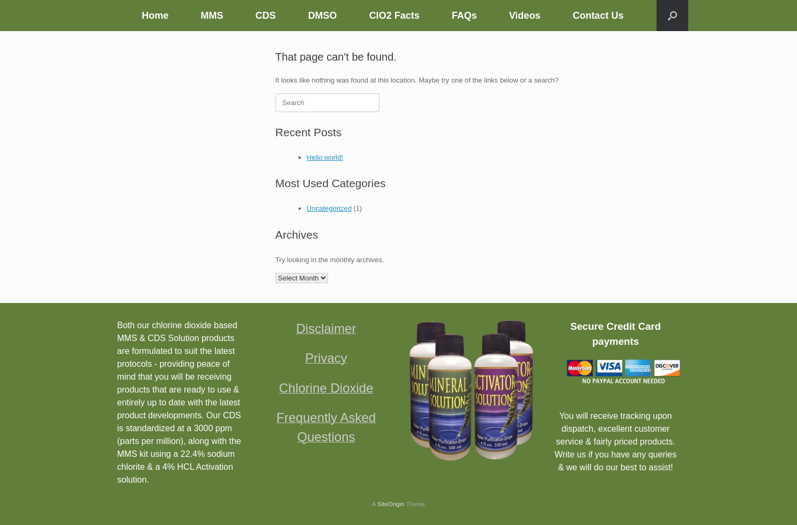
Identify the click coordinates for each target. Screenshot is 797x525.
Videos (525, 15)
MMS (212, 15)
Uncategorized (329, 208)
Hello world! (325, 157)
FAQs (464, 15)
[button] (672, 15)
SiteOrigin (391, 504)
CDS (266, 15)
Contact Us (597, 15)
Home (155, 15)
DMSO (322, 15)
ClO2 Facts (394, 15)
